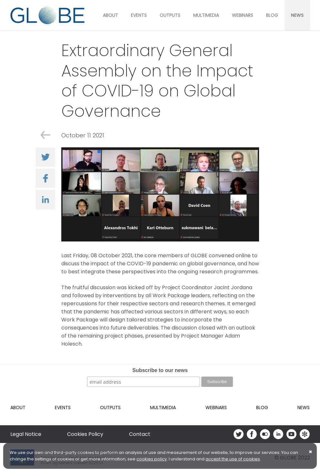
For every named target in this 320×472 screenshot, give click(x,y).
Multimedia (206, 15)
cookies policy (151, 459)
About (110, 15)
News (297, 15)
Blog (272, 15)
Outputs (170, 15)
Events (139, 15)
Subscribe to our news (160, 370)
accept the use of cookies (232, 459)
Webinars (242, 15)
